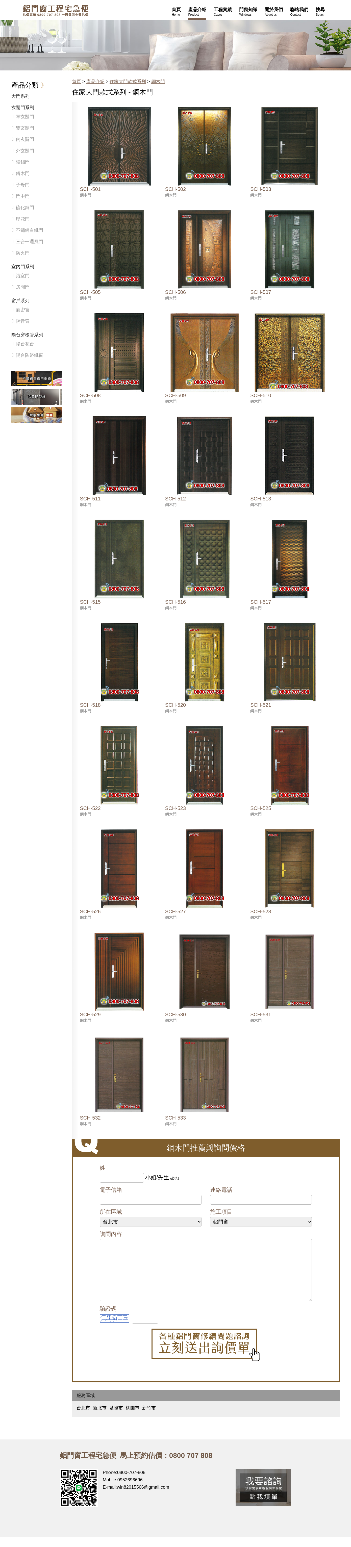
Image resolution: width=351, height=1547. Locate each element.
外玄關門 (25, 150)
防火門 (23, 253)
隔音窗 (23, 321)
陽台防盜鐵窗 (29, 355)
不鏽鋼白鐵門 (29, 230)
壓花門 (23, 218)
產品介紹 (95, 81)
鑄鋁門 (23, 162)
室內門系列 (22, 266)
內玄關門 (25, 139)
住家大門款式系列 (128, 81)
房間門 (23, 287)
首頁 (76, 81)
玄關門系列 (22, 107)
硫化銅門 (25, 207)
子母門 (23, 184)
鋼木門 (158, 81)
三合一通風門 (29, 241)
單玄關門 (25, 116)
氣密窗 (23, 309)
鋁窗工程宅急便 (55, 10)
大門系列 (20, 96)
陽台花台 (25, 343)
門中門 (23, 196)
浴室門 (23, 275)
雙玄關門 (25, 128)
